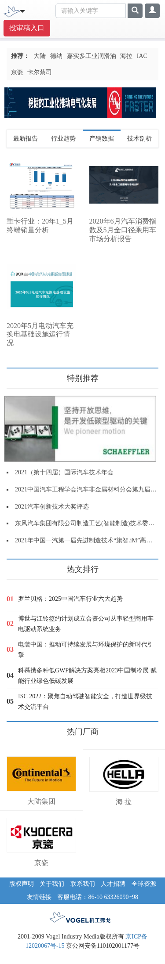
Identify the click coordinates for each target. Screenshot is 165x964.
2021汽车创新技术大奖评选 (52, 506)
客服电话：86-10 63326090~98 (97, 897)
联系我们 (82, 884)
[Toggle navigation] (22, 10)
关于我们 (52, 884)
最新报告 (25, 138)
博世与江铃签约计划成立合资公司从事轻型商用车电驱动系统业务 (86, 623)
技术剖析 (139, 138)
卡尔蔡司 (39, 72)
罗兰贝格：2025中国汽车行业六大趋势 (70, 599)
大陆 (39, 56)
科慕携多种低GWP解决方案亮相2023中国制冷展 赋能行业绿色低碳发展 (87, 675)
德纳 (56, 56)
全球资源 (144, 884)
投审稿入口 (26, 28)
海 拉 (124, 801)
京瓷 (17, 72)
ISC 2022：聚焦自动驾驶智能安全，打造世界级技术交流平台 (85, 701)
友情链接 (39, 897)
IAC (142, 56)
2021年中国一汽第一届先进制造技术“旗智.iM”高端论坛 (90, 540)
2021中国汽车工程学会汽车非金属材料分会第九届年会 (89, 489)
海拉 (126, 56)
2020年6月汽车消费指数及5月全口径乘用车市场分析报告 (122, 229)
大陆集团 (41, 801)
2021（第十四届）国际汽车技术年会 (64, 472)
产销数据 (101, 138)
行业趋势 (63, 138)
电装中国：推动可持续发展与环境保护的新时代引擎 (86, 649)
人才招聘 (113, 884)
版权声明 (21, 884)
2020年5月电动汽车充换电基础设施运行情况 (40, 334)
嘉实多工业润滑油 (91, 56)
